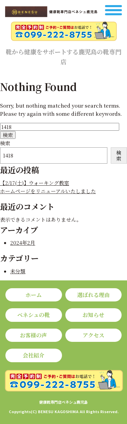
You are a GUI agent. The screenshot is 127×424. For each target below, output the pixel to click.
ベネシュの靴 (33, 315)
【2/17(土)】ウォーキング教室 (34, 182)
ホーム (33, 295)
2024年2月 (22, 242)
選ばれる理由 (93, 295)
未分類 (17, 271)
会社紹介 (33, 355)
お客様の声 (33, 335)
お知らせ (93, 315)
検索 (5, 143)
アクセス (93, 335)
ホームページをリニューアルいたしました (48, 191)
